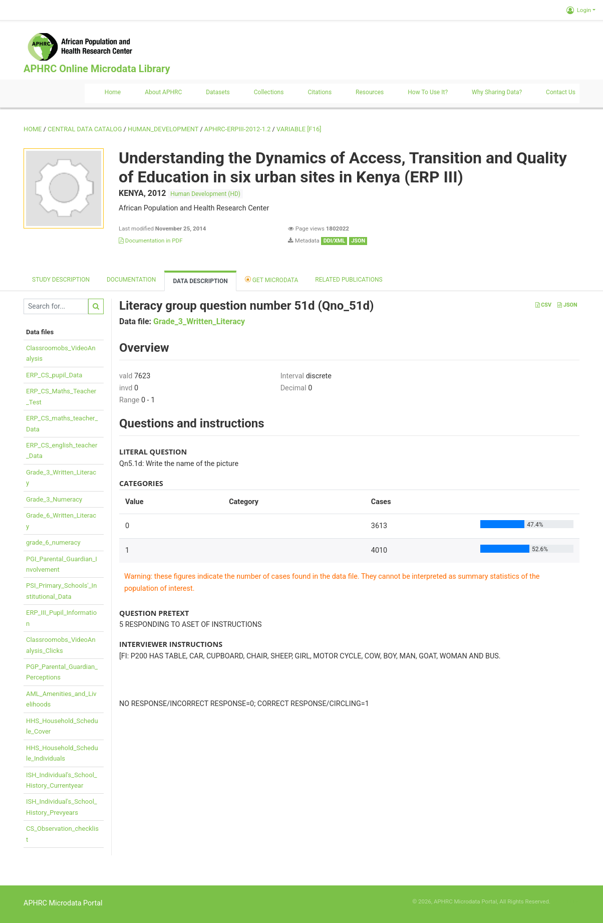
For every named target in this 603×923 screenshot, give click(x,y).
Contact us (560, 92)
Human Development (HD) (205, 193)
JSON (567, 305)
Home (113, 92)
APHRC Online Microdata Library (97, 69)
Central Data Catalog (85, 129)
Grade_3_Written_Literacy (199, 321)
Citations (320, 92)
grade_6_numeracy (53, 542)
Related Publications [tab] (349, 279)
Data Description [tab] (200, 281)
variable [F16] (298, 129)
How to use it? (428, 92)
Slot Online (565, 901)
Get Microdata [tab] (271, 279)
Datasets (218, 92)
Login (578, 10)
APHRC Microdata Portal (63, 903)
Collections (269, 92)
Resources (370, 92)
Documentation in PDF (151, 240)
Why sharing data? (497, 92)
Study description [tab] (61, 279)
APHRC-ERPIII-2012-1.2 (237, 129)
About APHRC (163, 92)
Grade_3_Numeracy (54, 499)
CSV (543, 305)
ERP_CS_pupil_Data (54, 375)
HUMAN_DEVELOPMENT (163, 129)
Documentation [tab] (131, 279)
